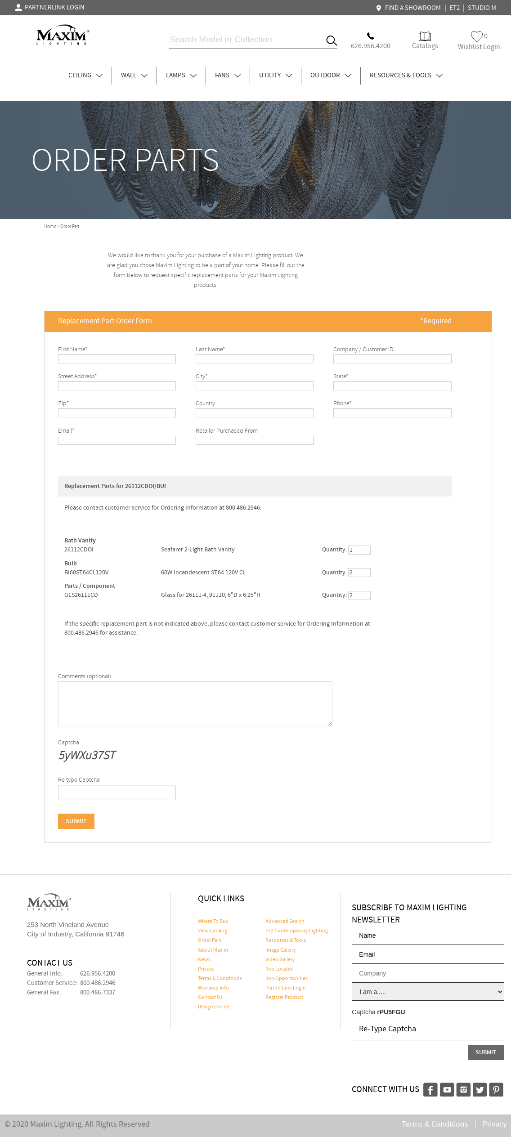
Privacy (206, 969)
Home (50, 227)
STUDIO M (482, 8)
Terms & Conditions (220, 978)
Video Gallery (280, 959)
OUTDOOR (330, 75)
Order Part (209, 940)
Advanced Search (285, 921)
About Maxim (213, 950)
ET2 (454, 8)
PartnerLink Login (285, 988)
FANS (228, 75)
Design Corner (214, 1007)
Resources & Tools (285, 940)
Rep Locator (279, 969)
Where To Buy (213, 921)
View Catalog (212, 931)
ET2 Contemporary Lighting (296, 931)
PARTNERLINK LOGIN (50, 7)
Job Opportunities (286, 978)
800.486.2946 (97, 983)
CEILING (85, 75)
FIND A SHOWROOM (409, 8)
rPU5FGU (391, 1012)
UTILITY (275, 75)
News (204, 959)
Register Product (284, 997)
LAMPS (181, 75)
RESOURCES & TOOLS (406, 75)
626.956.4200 (97, 973)
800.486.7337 (97, 992)
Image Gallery (280, 950)
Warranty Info (213, 988)
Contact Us (210, 997)
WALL (134, 75)
